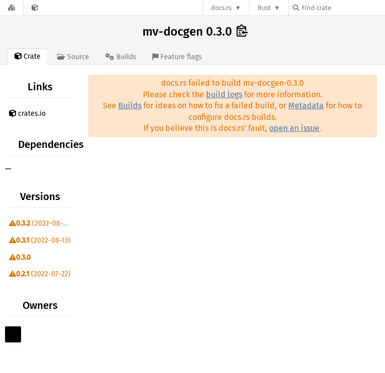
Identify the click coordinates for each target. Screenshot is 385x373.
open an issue (294, 128)
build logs (224, 94)
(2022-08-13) (40, 240)
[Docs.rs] (11, 8)
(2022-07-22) (40, 274)
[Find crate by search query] (343, 8)
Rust (264, 8)
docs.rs (221, 8)
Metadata (306, 105)
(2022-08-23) (41, 223)
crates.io (27, 113)
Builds (129, 105)
